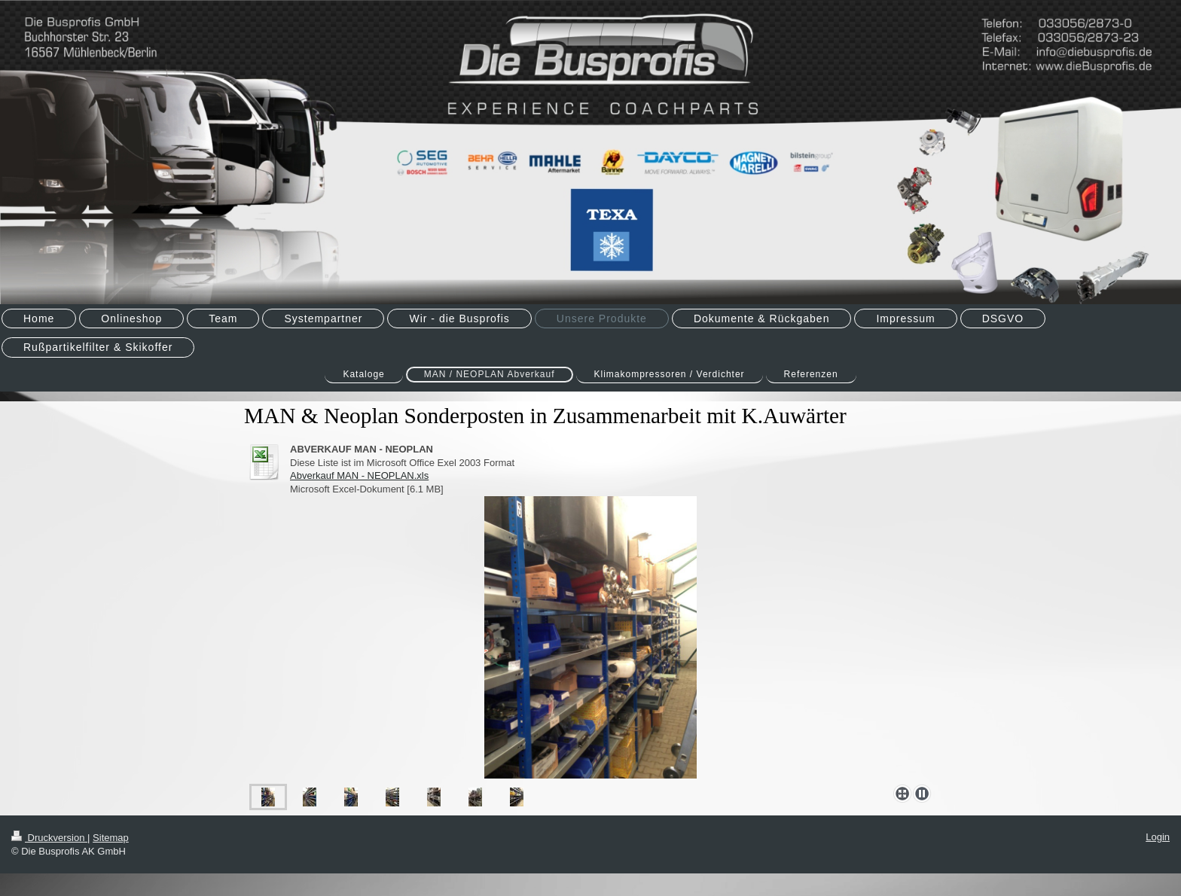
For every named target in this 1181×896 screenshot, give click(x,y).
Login (1158, 837)
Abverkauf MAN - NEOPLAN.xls (359, 475)
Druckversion (49, 837)
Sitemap (111, 837)
